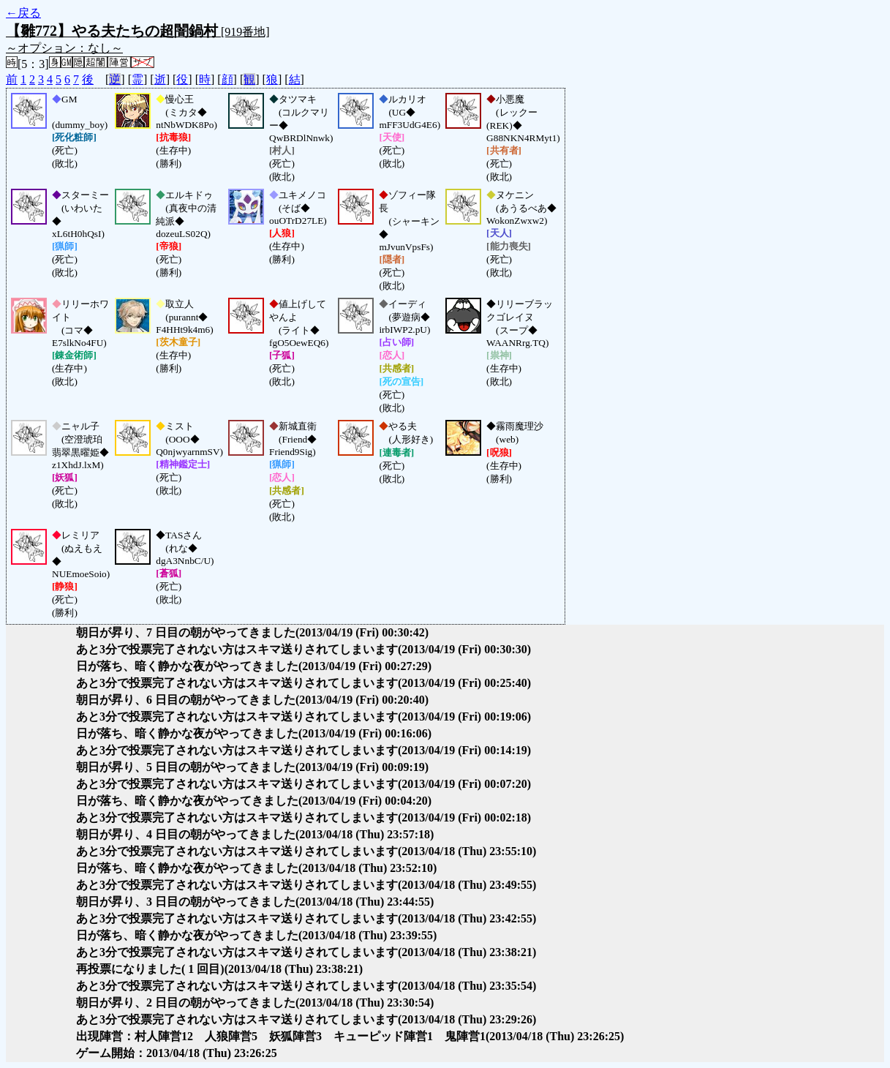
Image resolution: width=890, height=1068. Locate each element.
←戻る (23, 13)
